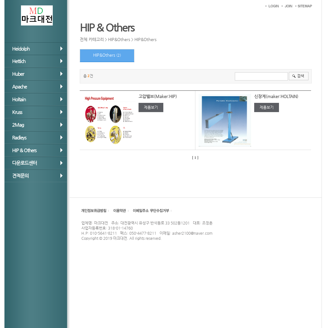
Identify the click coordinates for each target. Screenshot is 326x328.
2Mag (18, 124)
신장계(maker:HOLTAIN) (276, 96)
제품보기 (151, 107)
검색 (300, 76)
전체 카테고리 (92, 39)
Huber (18, 73)
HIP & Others (24, 150)
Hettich (18, 61)
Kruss (17, 112)
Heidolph (21, 48)
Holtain (19, 99)
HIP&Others (119, 39)
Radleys (19, 137)
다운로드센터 (24, 163)
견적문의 (20, 175)
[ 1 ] (195, 157)
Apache (19, 86)
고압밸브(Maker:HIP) (158, 96)
